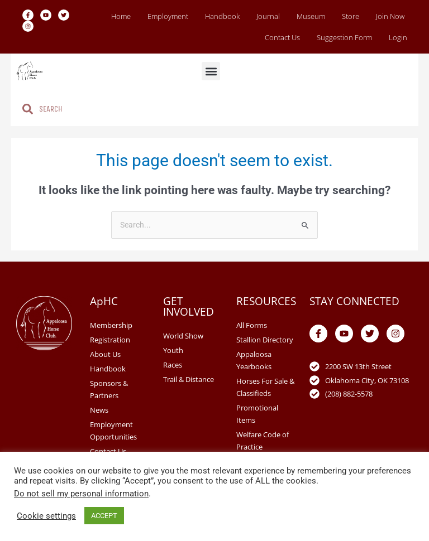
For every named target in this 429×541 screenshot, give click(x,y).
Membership (111, 325)
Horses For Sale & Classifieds (265, 387)
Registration (110, 340)
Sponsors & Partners (109, 389)
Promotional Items (257, 414)
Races (172, 365)
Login (398, 37)
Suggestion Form (344, 37)
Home (121, 16)
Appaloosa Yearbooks (253, 360)
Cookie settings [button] (46, 516)
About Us (105, 354)
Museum (311, 16)
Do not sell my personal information (81, 494)
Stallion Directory (264, 340)
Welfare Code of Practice (262, 440)
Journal (268, 16)
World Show (183, 336)
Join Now (390, 16)
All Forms (251, 325)
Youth (173, 350)
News (99, 410)
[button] (211, 71)
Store (350, 16)
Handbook (222, 16)
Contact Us (282, 37)
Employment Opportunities (113, 430)
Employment (167, 16)
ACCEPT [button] (104, 515)
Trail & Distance (188, 379)
